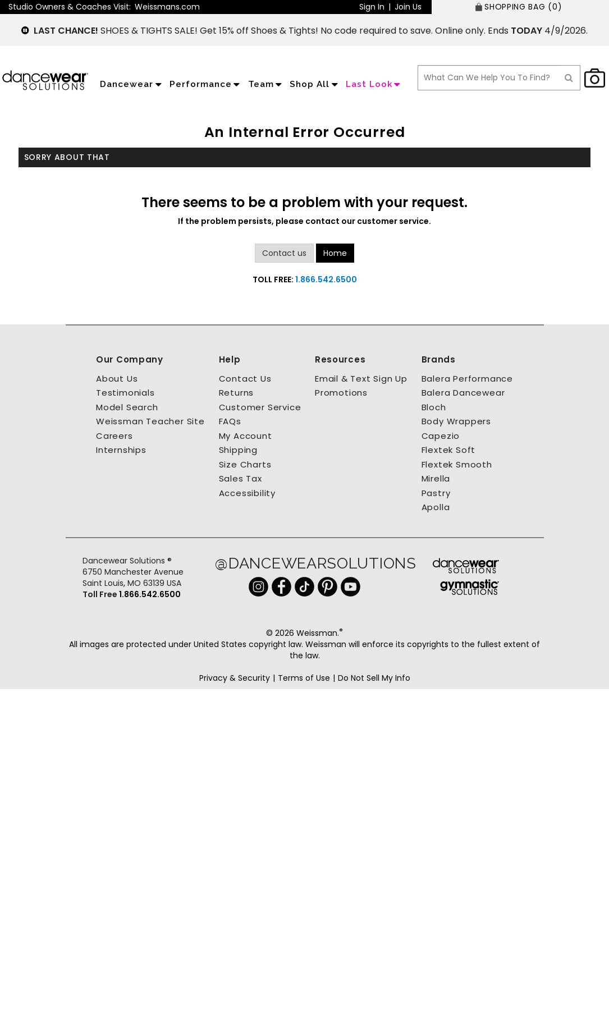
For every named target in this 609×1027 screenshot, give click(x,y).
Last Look (374, 84)
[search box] (488, 77)
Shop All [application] (315, 84)
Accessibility (247, 493)
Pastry (436, 493)
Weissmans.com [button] (167, 6)
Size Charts (245, 464)
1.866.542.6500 (326, 279)
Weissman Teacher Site (150, 421)
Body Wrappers (456, 421)
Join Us (408, 6)
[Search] (569, 77)
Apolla (436, 507)
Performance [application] (206, 84)
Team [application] (266, 84)
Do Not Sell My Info (374, 678)
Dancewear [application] (132, 84)
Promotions (341, 392)
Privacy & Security (234, 678)
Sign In (371, 6)
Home (335, 253)
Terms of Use (304, 678)
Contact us (284, 253)
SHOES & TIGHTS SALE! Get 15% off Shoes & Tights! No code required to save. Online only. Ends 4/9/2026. (311, 30)
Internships (121, 450)
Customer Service (260, 407)
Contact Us (245, 378)
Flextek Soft (449, 450)
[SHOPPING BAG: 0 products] (520, 7)
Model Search (127, 407)
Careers (114, 436)
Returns (236, 392)
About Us (117, 378)
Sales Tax (240, 478)
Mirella (436, 478)
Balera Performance (467, 378)
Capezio (441, 436)
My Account (245, 436)
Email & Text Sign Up (361, 378)
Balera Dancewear (463, 392)
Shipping (238, 450)
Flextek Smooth (457, 464)
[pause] (25, 30)
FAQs (230, 421)
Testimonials (125, 392)
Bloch (434, 407)
